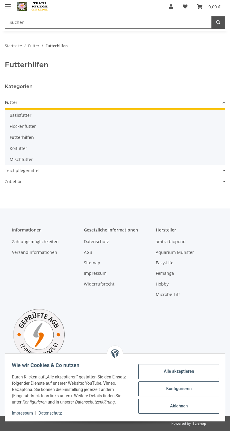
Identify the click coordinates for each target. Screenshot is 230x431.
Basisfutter (20, 115)
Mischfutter (21, 159)
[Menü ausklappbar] (8, 3)
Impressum (25, 413)
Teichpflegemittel (22, 170)
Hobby (162, 284)
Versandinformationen (34, 252)
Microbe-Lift (168, 294)
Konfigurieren (176, 385)
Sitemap (92, 263)
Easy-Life (164, 263)
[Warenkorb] (208, 7)
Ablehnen (176, 403)
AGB (88, 252)
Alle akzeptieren (176, 368)
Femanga (165, 273)
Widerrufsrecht (99, 284)
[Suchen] (108, 22)
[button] (171, 7)
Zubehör (13, 181)
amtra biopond (171, 241)
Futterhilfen (22, 137)
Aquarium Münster (175, 252)
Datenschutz (53, 413)
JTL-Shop (199, 423)
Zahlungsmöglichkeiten (35, 241)
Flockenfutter (23, 126)
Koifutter (18, 148)
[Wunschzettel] (185, 7)
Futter (11, 102)
